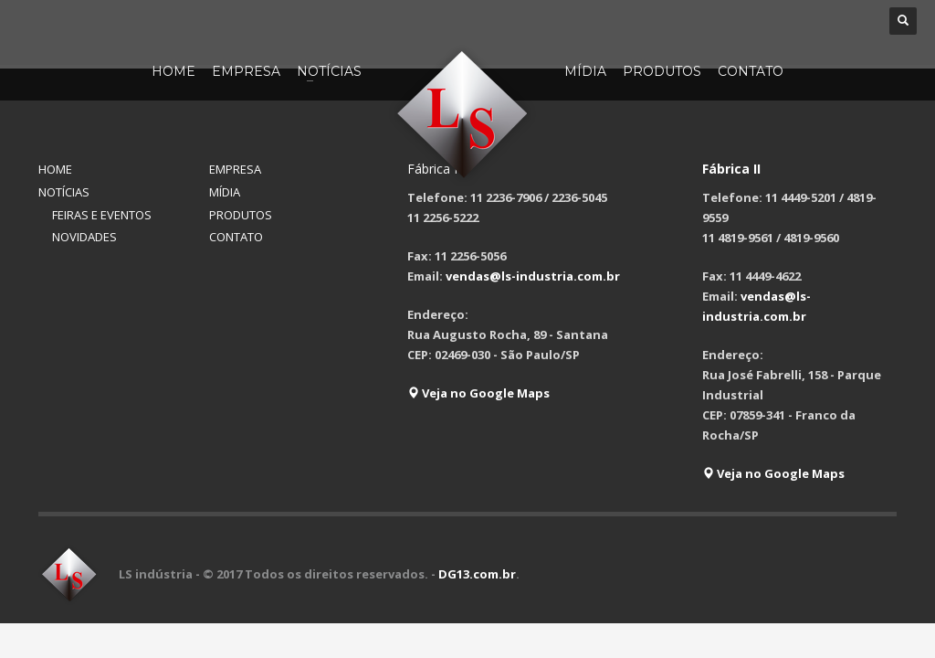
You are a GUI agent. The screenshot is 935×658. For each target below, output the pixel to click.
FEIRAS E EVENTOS (102, 215)
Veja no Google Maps (478, 393)
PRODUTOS (240, 215)
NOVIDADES (84, 236)
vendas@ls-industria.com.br (533, 276)
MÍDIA (224, 192)
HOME (55, 169)
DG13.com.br (477, 574)
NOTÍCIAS (63, 192)
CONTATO (236, 236)
